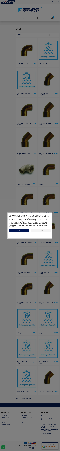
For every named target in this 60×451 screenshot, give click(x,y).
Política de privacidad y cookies (43, 234)
